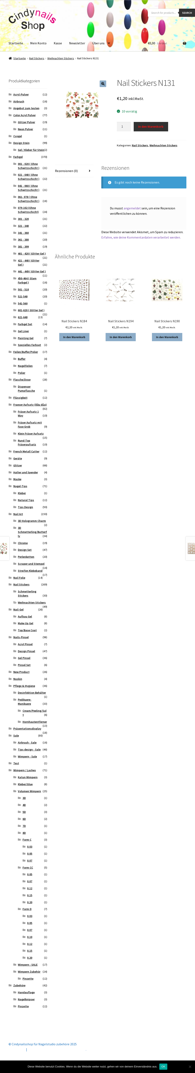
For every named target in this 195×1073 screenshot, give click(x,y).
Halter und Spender (25, 472)
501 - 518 (23, 289)
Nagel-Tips (20, 486)
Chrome (23, 543)
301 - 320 (23, 219)
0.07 (29, 860)
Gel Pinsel (24, 658)
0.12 (29, 888)
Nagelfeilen (25, 366)
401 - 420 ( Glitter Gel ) (32, 253)
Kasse (58, 43)
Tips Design (25, 507)
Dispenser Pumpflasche (26, 388)
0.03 (29, 846)
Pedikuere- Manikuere (24, 702)
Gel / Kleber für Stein (31, 150)
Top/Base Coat (27, 630)
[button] (103, 83)
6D (24, 819)
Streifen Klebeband (30, 571)
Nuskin (17, 679)
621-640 (22, 317)
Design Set (25, 550)
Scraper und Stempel (31, 564)
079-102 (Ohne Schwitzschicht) (28, 210)
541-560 (22, 303)
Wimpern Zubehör (29, 971)
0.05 (29, 853)
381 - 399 (23, 246)
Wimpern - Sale (27, 756)
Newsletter (77, 43)
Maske (17, 479)
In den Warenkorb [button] (74, 337)
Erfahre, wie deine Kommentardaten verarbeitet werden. (141, 237)
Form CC (28, 867)
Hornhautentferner (35, 722)
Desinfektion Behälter (32, 692)
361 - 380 (23, 239)
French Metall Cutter (26, 451)
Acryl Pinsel (25, 644)
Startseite (16, 43)
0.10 (29, 937)
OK (163, 1066)
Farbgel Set (25, 324)
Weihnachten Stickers (60, 58)
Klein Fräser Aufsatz (31, 433)
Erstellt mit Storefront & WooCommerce (57, 1049)
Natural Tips (26, 500)
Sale (16, 735)
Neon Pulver (25, 129)
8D (24, 833)
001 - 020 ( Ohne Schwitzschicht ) (28, 166)
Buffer (21, 359)
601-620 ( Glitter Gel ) (31, 310)
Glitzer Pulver (26, 122)
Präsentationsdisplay (27, 728)
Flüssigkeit (20, 397)
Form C (27, 839)
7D (24, 826)
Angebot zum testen (26, 108)
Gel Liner (23, 331)
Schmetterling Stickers (27, 593)
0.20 (29, 902)
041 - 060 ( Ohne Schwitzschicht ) (28, 188)
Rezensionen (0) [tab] (66, 171)
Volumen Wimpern (29, 791)
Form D (27, 909)
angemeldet (132, 208)
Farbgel (18, 157)
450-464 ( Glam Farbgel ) (27, 280)
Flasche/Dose (22, 379)
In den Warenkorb (150, 126)
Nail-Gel (18, 609)
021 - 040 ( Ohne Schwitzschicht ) (28, 177)
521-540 (22, 296)
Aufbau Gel (25, 616)
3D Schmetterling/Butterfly (32, 532)
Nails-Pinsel (21, 637)
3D (24, 798)
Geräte (17, 458)
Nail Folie (19, 578)
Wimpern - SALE (28, 964)
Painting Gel (25, 338)
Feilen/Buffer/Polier (25, 352)
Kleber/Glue (25, 784)
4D (24, 805)
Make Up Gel (25, 623)
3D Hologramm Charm (32, 521)
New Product (21, 672)
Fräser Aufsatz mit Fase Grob (30, 424)
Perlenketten (26, 557)
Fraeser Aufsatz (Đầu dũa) (30, 404)
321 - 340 (23, 226)
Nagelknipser (26, 999)
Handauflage (26, 992)
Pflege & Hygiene (24, 686)
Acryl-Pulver (21, 94)
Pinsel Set (24, 665)
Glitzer (17, 465)
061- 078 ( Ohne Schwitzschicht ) (28, 199)
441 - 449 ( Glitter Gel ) (32, 271)
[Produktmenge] (124, 126)
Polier (21, 373)
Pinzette (28, 978)
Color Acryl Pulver (24, 115)
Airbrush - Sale (27, 742)
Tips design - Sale (29, 749)
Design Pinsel (26, 651)
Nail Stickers (36, 58)
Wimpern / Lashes (24, 770)
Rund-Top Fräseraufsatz (27, 442)
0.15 (29, 895)
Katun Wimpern (28, 777)
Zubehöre (19, 985)
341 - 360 (23, 233)
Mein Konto (38, 43)
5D (24, 812)
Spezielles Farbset (29, 345)
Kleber (22, 493)
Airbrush (18, 101)
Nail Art (18, 514)
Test (16, 763)
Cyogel (17, 136)
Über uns (98, 43)
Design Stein (21, 143)
